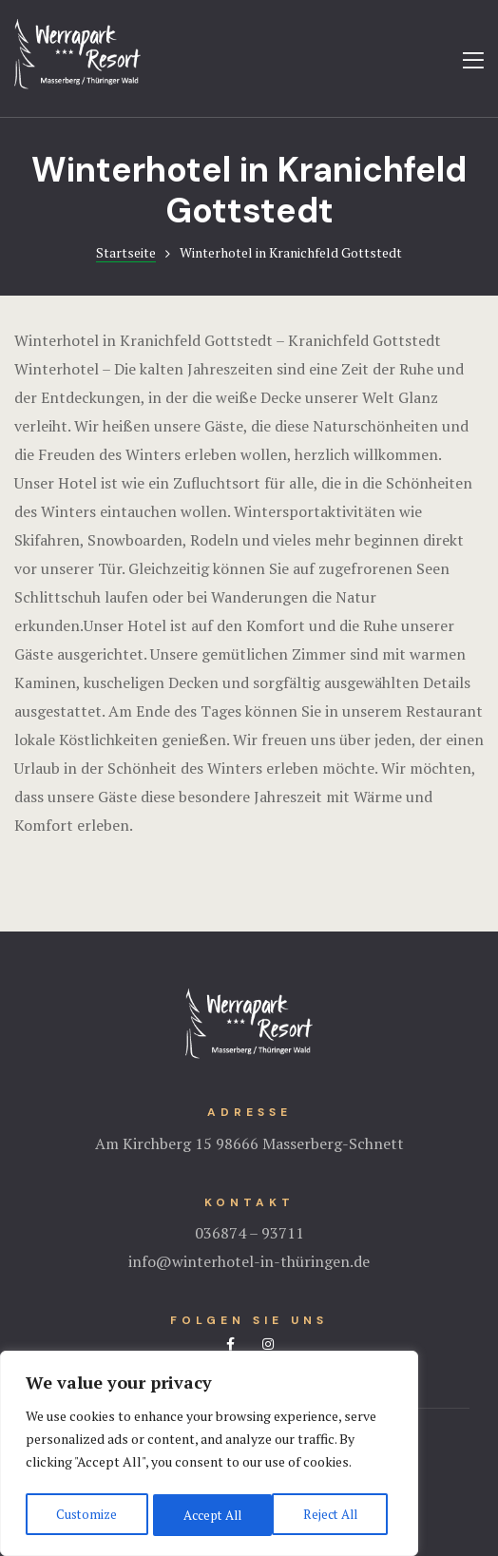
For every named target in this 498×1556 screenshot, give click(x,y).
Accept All (332, 1515)
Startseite (126, 252)
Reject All (209, 1515)
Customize (85, 1515)
